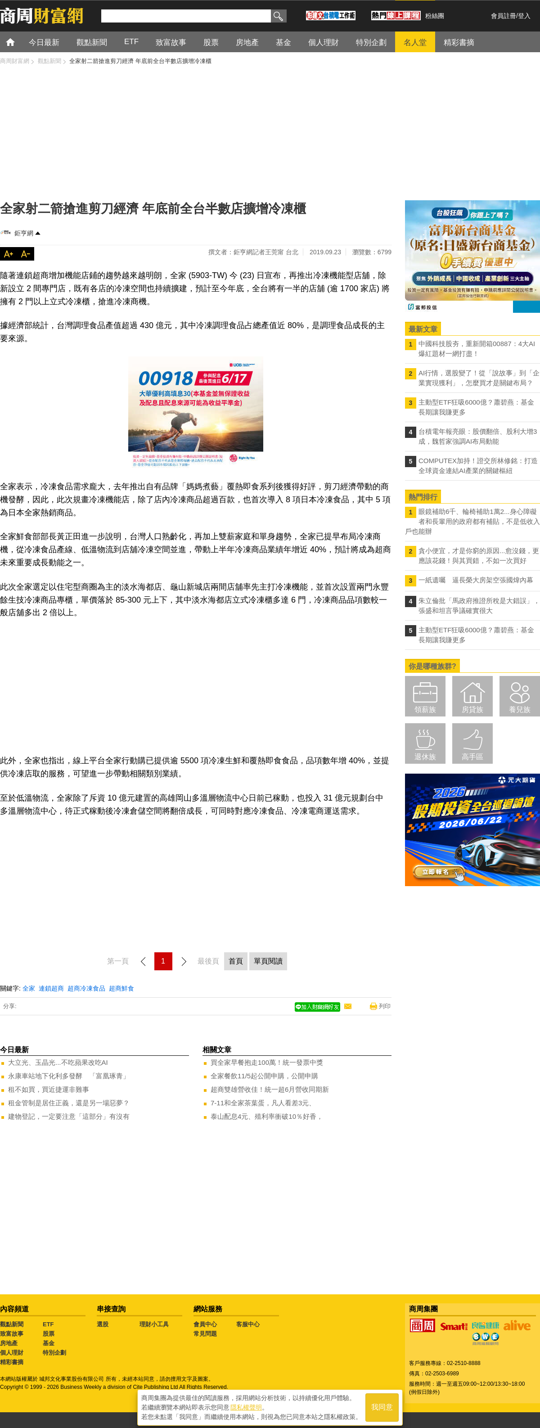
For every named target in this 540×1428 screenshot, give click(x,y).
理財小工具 (154, 1324)
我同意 (382, 1406)
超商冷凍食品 (86, 988)
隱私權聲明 (246, 1406)
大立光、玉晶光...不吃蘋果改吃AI (58, 1062)
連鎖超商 (51, 988)
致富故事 (11, 1333)
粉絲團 (434, 15)
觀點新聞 (11, 1324)
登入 (524, 15)
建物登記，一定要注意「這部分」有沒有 (69, 1116)
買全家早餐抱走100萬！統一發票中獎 (267, 1062)
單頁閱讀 (268, 961)
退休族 (425, 757)
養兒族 (520, 709)
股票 (48, 1333)
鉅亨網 (23, 233)
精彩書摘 (11, 1362)
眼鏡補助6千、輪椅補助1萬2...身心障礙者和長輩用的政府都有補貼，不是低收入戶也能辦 (472, 521)
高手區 (472, 757)
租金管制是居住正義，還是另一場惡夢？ (69, 1103)
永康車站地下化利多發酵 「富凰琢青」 (69, 1076)
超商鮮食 (121, 988)
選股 (102, 1324)
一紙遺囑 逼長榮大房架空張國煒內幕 (475, 580)
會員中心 (205, 1324)
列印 (385, 1006)
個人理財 (11, 1352)
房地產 (9, 1343)
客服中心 (248, 1324)
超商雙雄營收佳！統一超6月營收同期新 (270, 1089)
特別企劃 (54, 1352)
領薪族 (425, 709)
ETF (48, 1324)
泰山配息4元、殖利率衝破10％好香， (267, 1116)
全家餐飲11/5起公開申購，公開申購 (264, 1076)
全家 (28, 988)
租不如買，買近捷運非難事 (48, 1089)
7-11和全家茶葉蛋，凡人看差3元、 (263, 1103)
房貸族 (472, 709)
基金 (48, 1343)
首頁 (18, 42)
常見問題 (205, 1333)
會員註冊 (503, 15)
